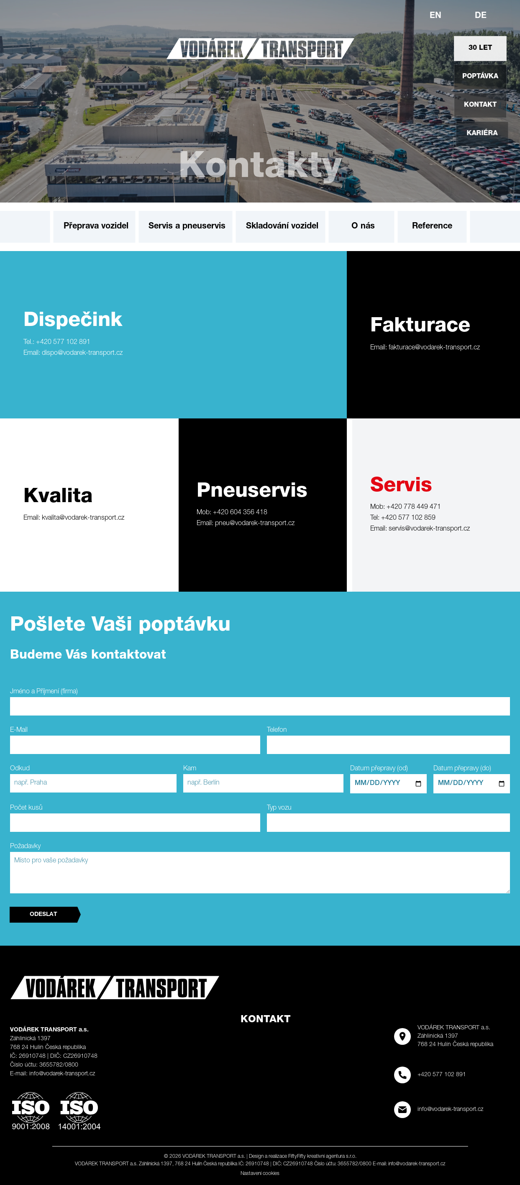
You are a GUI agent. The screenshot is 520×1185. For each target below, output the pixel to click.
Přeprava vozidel (96, 227)
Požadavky (25, 847)
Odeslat (43, 915)
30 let (480, 48)
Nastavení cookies (260, 1173)
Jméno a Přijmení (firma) (44, 692)
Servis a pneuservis (187, 227)
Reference (432, 227)
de (481, 16)
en (435, 16)
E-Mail (19, 730)
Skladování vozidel (282, 227)
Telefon (277, 730)
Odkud (20, 769)
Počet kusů (26, 808)
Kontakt (492, 105)
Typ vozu (279, 808)
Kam (189, 769)
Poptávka (482, 77)
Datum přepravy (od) (379, 769)
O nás (363, 227)
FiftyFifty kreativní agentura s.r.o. (322, 1156)
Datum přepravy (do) (462, 769)
